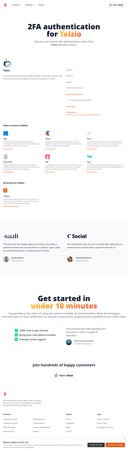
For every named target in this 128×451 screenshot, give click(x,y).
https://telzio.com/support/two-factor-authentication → (84, 115)
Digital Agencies (39, 419)
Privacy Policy (102, 423)
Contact (69, 431)
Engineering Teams (10, 423)
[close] (124, 439)
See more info (9, 149)
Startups (36, 431)
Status (68, 427)
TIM (46, 162)
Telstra (47, 139)
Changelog (70, 423)
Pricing (41, 5)
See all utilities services (12, 206)
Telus (89, 139)
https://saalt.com (17, 261)
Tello (5, 139)
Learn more (30, 447)
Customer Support (10, 419)
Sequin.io (88, 343)
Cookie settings (96, 445)
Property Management (41, 427)
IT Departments (39, 423)
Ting (88, 162)
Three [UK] (7, 162)
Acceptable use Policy (105, 427)
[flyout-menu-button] (16, 5)
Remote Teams (9, 431)
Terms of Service (103, 419)
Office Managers (9, 427)
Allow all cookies (115, 445)
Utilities (6, 196)
